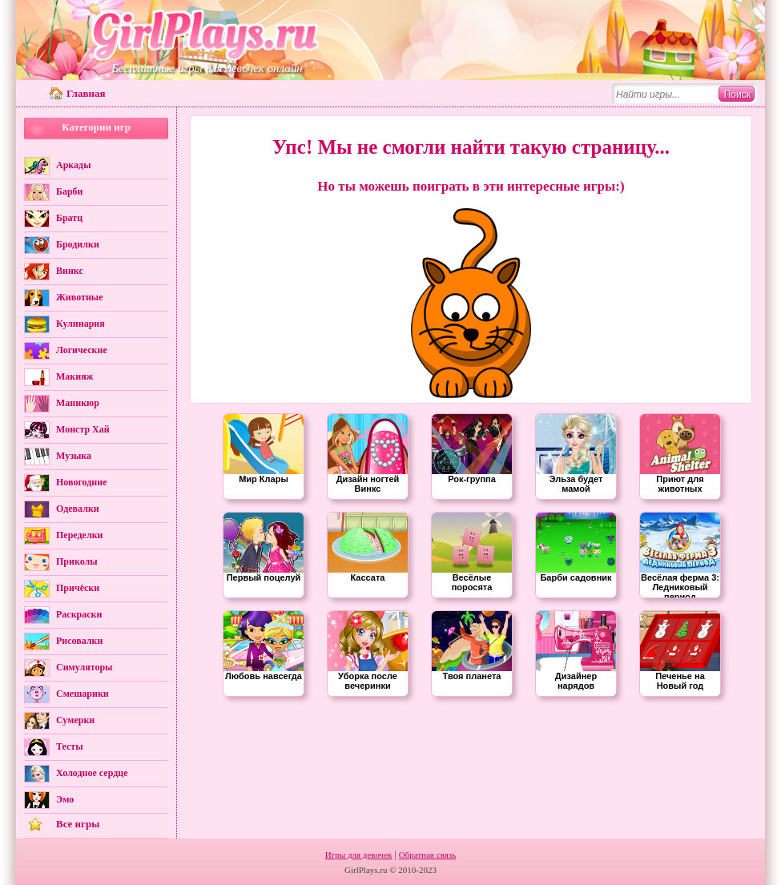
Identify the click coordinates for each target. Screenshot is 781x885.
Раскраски (79, 614)
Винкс (69, 270)
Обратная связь (427, 854)
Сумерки (75, 720)
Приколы (77, 561)
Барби (69, 191)
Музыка (73, 455)
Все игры (77, 824)
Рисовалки (79, 640)
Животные (79, 297)
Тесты (69, 746)
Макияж (74, 376)
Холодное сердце (91, 772)
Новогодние (81, 482)
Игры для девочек (359, 854)
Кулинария (80, 323)
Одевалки (77, 508)
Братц (69, 217)
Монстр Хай (83, 429)
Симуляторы (84, 667)
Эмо (65, 799)
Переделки (79, 535)
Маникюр (77, 402)
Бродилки (77, 244)
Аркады (73, 165)
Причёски (77, 587)
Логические (81, 350)
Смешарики (82, 693)
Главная (86, 93)
